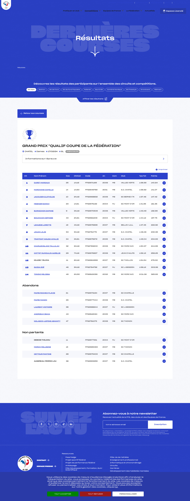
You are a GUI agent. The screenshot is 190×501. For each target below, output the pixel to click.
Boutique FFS (156, 2)
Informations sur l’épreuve (95, 170)
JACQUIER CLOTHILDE (44, 208)
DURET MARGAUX (42, 194)
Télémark (158, 101)
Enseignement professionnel (124, 471)
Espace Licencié (173, 11)
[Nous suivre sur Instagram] (180, 3)
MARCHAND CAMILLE (43, 201)
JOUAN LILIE (40, 243)
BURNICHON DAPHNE (43, 222)
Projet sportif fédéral (76, 471)
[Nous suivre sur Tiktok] (182, 3)
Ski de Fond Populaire (71, 101)
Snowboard (145, 101)
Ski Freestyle (131, 101)
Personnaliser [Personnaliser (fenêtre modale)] (128, 494)
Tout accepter (62, 494)
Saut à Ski (99, 101)
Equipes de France (112, 11)
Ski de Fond (54, 101)
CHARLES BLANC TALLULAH (46, 257)
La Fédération (133, 11)
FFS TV (168, 2)
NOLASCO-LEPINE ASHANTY (47, 333)
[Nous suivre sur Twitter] (177, 3)
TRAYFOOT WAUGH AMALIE (46, 250)
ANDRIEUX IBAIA (42, 326)
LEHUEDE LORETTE (42, 236)
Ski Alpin (31, 101)
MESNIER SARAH (41, 215)
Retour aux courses (32, 125)
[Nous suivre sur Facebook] (174, 3)
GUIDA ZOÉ (39, 279)
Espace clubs (142, 2)
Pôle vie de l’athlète (119, 469)
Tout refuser (95, 494)
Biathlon (42, 101)
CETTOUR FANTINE (42, 365)
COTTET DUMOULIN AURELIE (47, 264)
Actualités (150, 11)
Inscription (160, 436)
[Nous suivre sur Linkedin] (185, 3)
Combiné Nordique (114, 101)
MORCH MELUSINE (42, 358)
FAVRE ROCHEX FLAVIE (44, 304)
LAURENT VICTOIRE (43, 318)
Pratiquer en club (71, 11)
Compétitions (91, 11)
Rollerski (87, 101)
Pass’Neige (71, 469)
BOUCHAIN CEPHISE (43, 229)
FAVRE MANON (40, 311)
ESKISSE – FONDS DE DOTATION (121, 2)
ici (148, 446)
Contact (41, 472)
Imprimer (162, 181)
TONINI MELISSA (42, 286)
